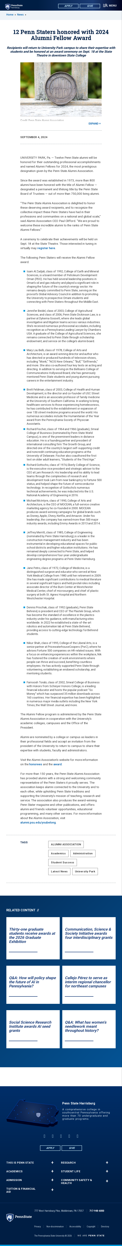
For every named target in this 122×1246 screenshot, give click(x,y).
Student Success (62, 862)
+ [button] (52, 1162)
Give (89, 6)
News (20, 14)
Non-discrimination (55, 1226)
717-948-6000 (96, 1210)
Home (9, 14)
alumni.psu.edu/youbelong (38, 822)
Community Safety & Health (76, 1182)
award (57, 764)
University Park (85, 871)
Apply (67, 6)
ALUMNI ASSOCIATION (66, 844)
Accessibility (75, 1226)
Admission (14, 1180)
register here (46, 248)
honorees (35, 764)
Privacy (37, 1226)
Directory (105, 1226)
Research (68, 1162)
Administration (83, 853)
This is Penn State (20, 1162)
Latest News (59, 871)
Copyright (91, 1226)
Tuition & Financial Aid (21, 1190)
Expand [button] (93, 123)
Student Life (70, 1171)
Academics (58, 853)
